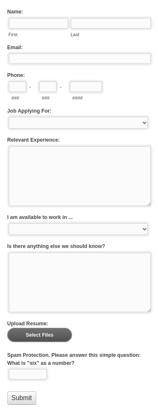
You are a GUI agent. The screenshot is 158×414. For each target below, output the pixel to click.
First (12, 34)
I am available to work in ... (40, 217)
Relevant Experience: (33, 140)
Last (74, 34)
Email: (15, 47)
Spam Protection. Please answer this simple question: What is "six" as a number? (74, 359)
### (15, 97)
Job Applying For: (29, 111)
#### (77, 97)
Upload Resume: (27, 324)
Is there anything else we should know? (56, 246)
